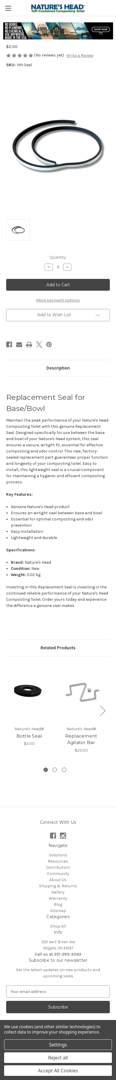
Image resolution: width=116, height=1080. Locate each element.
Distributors (58, 867)
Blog (58, 904)
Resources (58, 861)
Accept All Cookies (58, 1070)
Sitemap (58, 910)
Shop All (58, 926)
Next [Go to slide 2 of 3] (102, 710)
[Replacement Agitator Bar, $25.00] (81, 692)
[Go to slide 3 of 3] (64, 770)
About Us (58, 879)
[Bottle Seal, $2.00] (29, 692)
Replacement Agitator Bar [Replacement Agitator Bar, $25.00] (81, 739)
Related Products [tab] (58, 647)
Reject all (58, 1057)
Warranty (58, 898)
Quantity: (58, 257)
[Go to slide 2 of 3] (55, 770)
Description (58, 368)
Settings (58, 1044)
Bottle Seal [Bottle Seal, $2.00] (29, 736)
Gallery (58, 892)
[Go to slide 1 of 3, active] (45, 770)
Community (58, 873)
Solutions (58, 855)
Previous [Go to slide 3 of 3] (8, 710)
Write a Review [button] (79, 55)
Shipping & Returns (58, 885)
